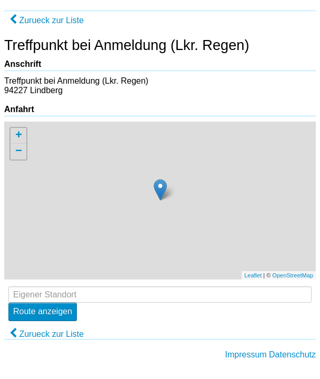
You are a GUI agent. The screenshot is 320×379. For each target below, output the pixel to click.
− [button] (18, 151)
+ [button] (18, 136)
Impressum (245, 354)
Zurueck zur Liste (46, 20)
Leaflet (253, 275)
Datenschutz (292, 354)
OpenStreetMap (292, 275)
